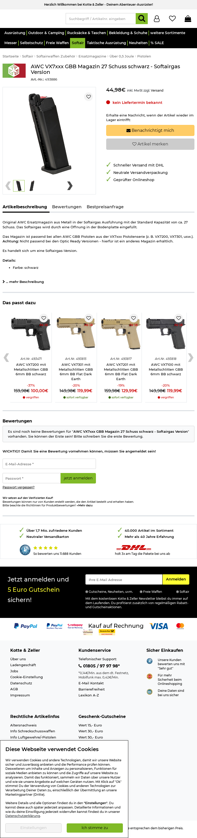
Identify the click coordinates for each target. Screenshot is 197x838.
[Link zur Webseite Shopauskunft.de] (149, 663)
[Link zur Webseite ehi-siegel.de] (149, 678)
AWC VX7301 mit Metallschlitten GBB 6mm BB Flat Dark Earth (76, 374)
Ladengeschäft (23, 667)
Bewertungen (67, 208)
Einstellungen (33, 827)
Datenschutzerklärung (22, 816)
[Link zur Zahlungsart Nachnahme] (107, 634)
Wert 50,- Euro (90, 739)
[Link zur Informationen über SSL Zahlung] (149, 694)
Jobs (14, 673)
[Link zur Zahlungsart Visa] (158, 628)
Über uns (18, 661)
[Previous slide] (8, 188)
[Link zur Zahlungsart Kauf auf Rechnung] (116, 628)
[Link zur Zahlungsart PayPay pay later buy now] (54, 628)
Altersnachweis (23, 727)
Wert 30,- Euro (90, 733)
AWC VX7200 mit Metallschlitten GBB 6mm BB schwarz (31, 371)
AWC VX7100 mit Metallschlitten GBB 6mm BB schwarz (166, 371)
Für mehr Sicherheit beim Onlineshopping (170, 682)
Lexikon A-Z (88, 697)
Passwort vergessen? (19, 489)
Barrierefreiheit (91, 691)
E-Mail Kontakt (91, 685)
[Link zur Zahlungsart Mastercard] (180, 628)
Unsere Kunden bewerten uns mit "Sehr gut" (171, 666)
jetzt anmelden (78, 480)
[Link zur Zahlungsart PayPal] (26, 628)
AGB (14, 691)
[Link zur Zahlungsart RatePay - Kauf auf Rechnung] (75, 628)
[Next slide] (70, 188)
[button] (14, 35)
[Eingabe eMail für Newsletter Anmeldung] (123, 582)
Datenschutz (21, 685)
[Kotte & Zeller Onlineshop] (31, 19)
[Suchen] (142, 19)
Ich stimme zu (95, 827)
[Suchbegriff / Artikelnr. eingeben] (101, 19)
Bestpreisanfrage (105, 208)
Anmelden (177, 581)
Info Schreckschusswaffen (32, 733)
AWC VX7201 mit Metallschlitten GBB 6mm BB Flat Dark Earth (121, 374)
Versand (157, 93)
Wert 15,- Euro (90, 727)
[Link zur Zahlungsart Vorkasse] (88, 634)
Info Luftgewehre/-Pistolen (33, 739)
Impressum (20, 697)
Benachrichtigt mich (150, 132)
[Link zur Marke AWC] (14, 75)
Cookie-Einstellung (26, 679)
